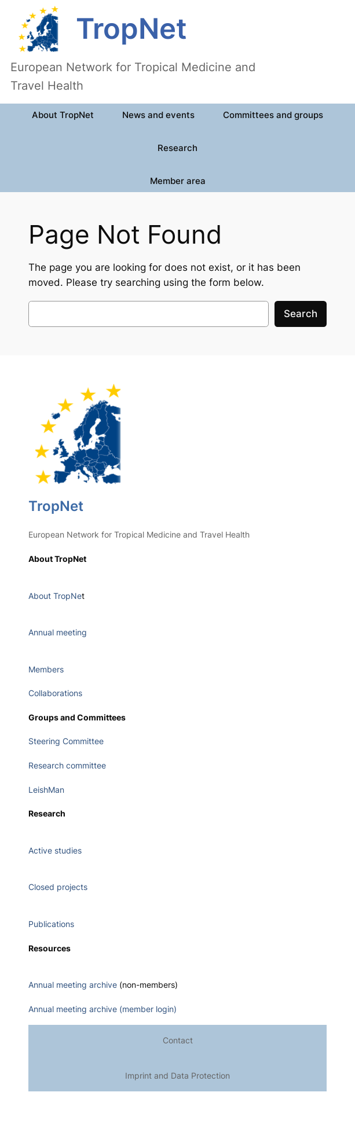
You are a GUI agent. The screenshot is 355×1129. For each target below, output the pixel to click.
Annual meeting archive (72, 985)
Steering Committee (66, 741)
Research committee (67, 765)
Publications (51, 924)
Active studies (55, 850)
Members (46, 669)
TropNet (131, 29)
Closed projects (57, 887)
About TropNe (55, 596)
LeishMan (46, 790)
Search (300, 313)
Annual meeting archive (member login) (102, 1009)
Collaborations (55, 693)
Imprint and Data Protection (177, 1075)
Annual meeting (57, 632)
